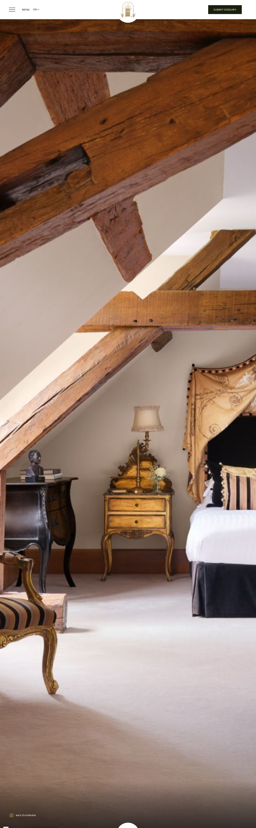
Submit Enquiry (225, 9)
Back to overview (23, 815)
